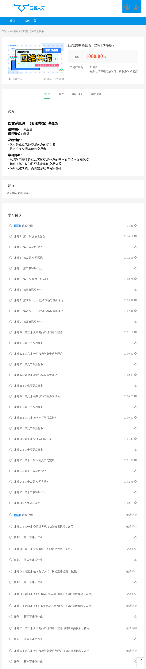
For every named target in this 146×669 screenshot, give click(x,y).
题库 (61, 94)
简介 (47, 94)
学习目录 (77, 94)
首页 (12, 20)
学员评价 (96, 94)
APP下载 (30, 20)
